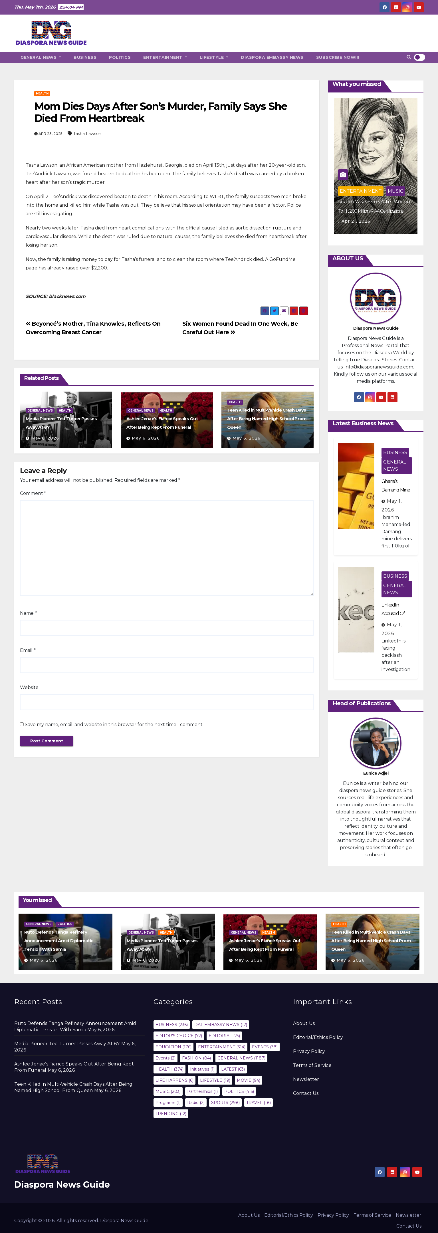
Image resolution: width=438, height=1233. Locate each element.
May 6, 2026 (45, 438)
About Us (304, 1023)
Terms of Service (312, 1065)
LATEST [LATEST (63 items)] (233, 1069)
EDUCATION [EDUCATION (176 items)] (173, 1046)
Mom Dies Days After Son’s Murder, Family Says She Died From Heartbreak (160, 112)
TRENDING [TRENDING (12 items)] (171, 1113)
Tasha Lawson (87, 133)
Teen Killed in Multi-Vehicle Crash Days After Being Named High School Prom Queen (267, 418)
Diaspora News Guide (62, 1184)
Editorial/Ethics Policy (318, 1037)
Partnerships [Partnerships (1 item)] (202, 1091)
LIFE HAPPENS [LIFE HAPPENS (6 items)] (174, 1080)
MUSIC (395, 191)
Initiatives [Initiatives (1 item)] (202, 1069)
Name (28, 613)
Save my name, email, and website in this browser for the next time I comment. (114, 724)
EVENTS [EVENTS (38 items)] (265, 1046)
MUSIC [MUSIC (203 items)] (168, 1091)
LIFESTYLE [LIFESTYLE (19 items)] (215, 1080)
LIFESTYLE (214, 57)
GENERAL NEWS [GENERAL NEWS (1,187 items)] (241, 1058)
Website (29, 687)
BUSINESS (85, 57)
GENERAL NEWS (41, 57)
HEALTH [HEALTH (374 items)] (169, 1069)
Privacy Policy (309, 1051)
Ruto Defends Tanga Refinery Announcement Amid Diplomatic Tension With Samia (58, 940)
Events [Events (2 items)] (165, 1058)
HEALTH (42, 93)
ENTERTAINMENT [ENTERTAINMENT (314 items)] (221, 1046)
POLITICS (120, 57)
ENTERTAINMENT (165, 57)
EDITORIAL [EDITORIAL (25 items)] (224, 1035)
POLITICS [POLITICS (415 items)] (239, 1091)
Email (28, 650)
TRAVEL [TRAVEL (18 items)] (258, 1102)
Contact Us (306, 1093)
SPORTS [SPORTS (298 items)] (225, 1102)
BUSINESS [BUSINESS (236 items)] (172, 1024)
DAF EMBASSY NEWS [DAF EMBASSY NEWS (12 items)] (220, 1024)
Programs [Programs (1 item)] (168, 1102)
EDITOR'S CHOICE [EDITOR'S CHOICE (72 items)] (179, 1035)
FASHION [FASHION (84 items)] (196, 1058)
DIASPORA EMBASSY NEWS (272, 57)
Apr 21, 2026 (356, 221)
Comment (33, 493)
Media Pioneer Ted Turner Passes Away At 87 (67, 1043)
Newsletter (306, 1079)
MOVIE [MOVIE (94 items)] (248, 1080)
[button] (409, 57)
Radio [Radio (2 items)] (196, 1102)
